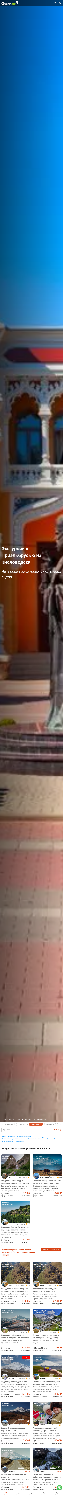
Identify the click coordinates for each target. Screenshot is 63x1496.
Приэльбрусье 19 (36, 1124)
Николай (12, 1471)
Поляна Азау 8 (8, 1124)
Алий (10, 1224)
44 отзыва (22, 1378)
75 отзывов (53, 1332)
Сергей (42, 1425)
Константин (44, 1177)
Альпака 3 (22, 1124)
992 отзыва (23, 1332)
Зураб (42, 1471)
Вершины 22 (50, 1124)
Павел (42, 1332)
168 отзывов (23, 1425)
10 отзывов (54, 1378)
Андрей (11, 1378)
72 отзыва (55, 1425)
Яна (10, 1177)
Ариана (43, 1378)
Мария (11, 1425)
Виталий (12, 1332)
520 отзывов (23, 1177)
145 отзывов (51, 1177)
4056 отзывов (20, 1224)
